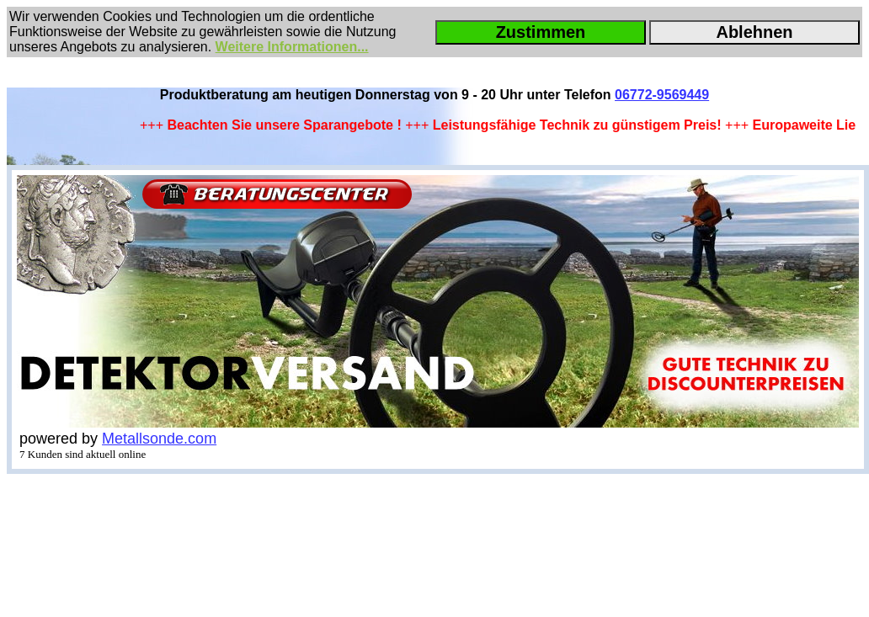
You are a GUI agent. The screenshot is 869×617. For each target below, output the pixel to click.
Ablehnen (754, 32)
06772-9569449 (662, 95)
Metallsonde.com (159, 438)
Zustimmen (541, 32)
